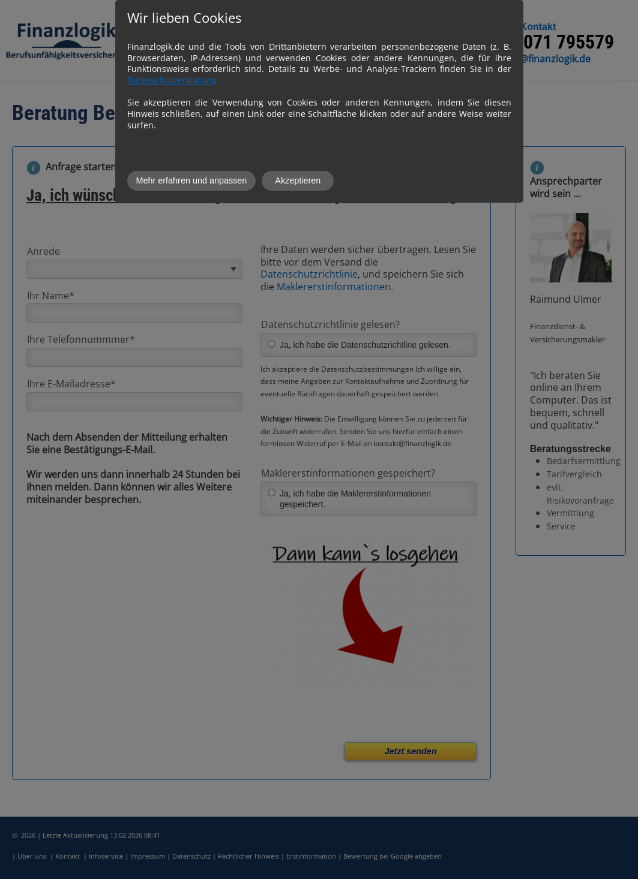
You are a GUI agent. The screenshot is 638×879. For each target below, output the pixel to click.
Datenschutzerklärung (172, 80)
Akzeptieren (298, 180)
